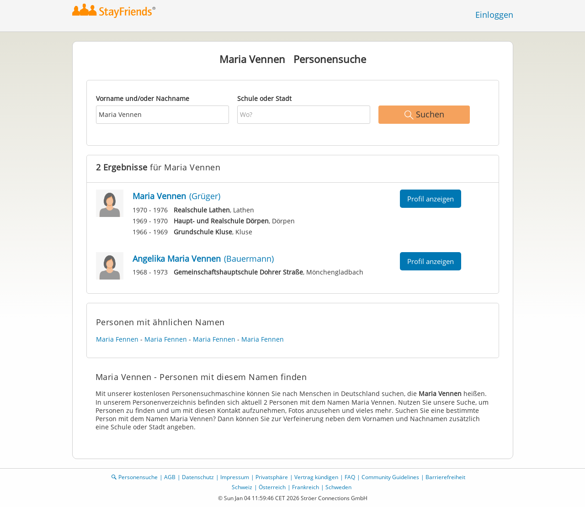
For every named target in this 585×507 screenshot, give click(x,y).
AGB (170, 477)
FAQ (350, 477)
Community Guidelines (390, 477)
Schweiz (242, 487)
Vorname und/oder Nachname (142, 98)
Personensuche (138, 477)
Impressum (234, 477)
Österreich (272, 487)
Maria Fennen (117, 339)
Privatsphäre (271, 477)
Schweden (338, 487)
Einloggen (494, 14)
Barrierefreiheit (445, 477)
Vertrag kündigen (316, 477)
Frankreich (305, 487)
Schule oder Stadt (264, 98)
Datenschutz (198, 477)
